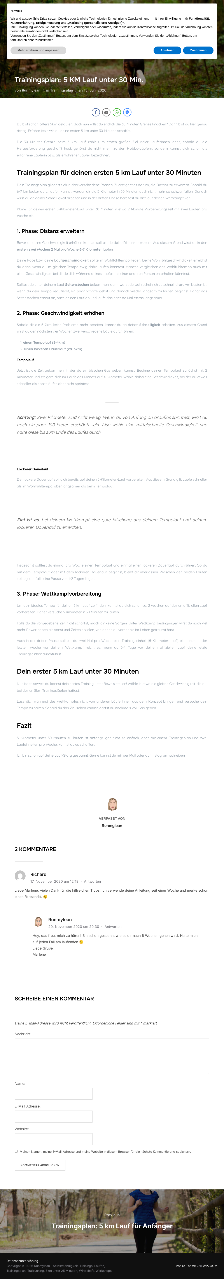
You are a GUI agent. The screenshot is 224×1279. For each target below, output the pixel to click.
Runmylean (31, 90)
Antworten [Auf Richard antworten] (92, 881)
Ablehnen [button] (168, 1267)
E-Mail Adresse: (28, 1106)
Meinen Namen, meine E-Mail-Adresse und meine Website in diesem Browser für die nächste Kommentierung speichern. (105, 1151)
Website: (22, 1129)
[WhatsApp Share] (117, 112)
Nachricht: (23, 1034)
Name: (20, 1083)
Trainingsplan (61, 90)
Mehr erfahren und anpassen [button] (38, 1267)
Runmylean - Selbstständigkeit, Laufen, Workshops (43, 16)
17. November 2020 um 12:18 (55, 881)
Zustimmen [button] (198, 1267)
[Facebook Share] (96, 112)
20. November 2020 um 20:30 (74, 926)
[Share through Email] (106, 112)
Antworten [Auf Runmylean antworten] (113, 926)
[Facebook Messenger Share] (127, 112)
